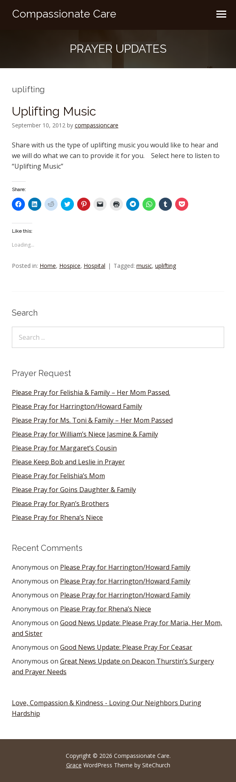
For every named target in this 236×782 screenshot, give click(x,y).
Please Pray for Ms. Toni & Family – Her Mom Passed (92, 420)
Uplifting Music (54, 111)
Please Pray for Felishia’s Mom (58, 475)
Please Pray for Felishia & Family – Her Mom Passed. (91, 392)
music (144, 266)
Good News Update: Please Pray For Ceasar (126, 647)
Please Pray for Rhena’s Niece (57, 517)
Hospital (94, 266)
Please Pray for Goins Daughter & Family (74, 489)
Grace (74, 765)
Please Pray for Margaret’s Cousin (64, 447)
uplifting (165, 266)
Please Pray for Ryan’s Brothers (60, 503)
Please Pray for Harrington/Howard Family (77, 406)
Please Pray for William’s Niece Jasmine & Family (85, 434)
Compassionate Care (64, 14)
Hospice (69, 266)
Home (48, 266)
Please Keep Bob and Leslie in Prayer (68, 461)
